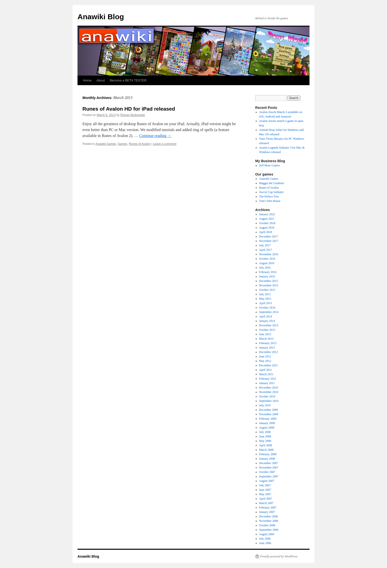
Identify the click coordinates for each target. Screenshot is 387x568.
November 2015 (268, 285)
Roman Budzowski (132, 115)
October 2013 (267, 330)
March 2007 (266, 503)
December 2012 (268, 352)
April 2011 (265, 370)
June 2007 (265, 489)
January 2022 (267, 214)
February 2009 (267, 418)
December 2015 (268, 281)
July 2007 (265, 485)
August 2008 (266, 427)
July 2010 (265, 405)
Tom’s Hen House (269, 201)
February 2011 (267, 378)
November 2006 (268, 521)
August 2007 (266, 481)
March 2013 (266, 338)
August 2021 (266, 218)
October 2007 (267, 472)
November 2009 (268, 414)
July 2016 (265, 267)
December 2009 (268, 409)
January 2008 (267, 458)
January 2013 (267, 347)
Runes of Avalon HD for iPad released (128, 109)
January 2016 (267, 276)
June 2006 (265, 543)
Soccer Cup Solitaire (271, 192)
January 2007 (267, 512)
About (101, 80)
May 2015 (265, 298)
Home (87, 80)
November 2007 (268, 467)
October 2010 (267, 396)
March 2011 (266, 374)
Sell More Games (269, 165)
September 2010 (268, 401)
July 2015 (265, 294)
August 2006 (266, 534)
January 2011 (267, 383)
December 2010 (268, 387)
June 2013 (265, 334)
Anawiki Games (106, 144)
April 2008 (265, 445)
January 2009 (267, 423)
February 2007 (267, 507)
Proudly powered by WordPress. (279, 556)
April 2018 (265, 232)
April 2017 (265, 250)
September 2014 (268, 312)
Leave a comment (164, 144)
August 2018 (266, 227)
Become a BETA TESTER (128, 80)
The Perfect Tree (269, 196)
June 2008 (265, 436)
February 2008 (267, 454)
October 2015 (267, 290)
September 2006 (268, 529)
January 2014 (267, 321)
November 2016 (268, 254)
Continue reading (155, 136)
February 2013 (267, 343)
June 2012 (265, 356)
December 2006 (268, 516)
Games (122, 144)
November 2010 (268, 392)
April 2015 (265, 303)
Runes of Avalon (139, 144)
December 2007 (268, 463)
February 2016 (267, 272)
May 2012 (265, 361)
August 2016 (266, 263)
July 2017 (265, 245)
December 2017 (268, 236)
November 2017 (268, 241)
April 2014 (265, 316)
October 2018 (267, 223)
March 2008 (266, 449)
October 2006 (267, 525)
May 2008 (265, 441)
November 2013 (268, 325)
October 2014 (267, 307)
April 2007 (265, 498)
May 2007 (265, 494)
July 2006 (265, 538)
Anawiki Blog (100, 17)
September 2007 (268, 476)
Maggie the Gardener (271, 183)
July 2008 (265, 432)
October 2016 (267, 258)
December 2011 (268, 365)
